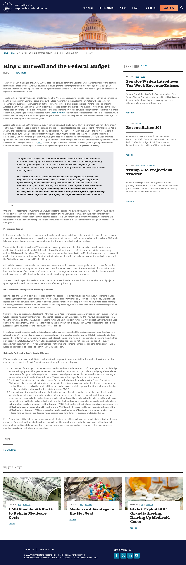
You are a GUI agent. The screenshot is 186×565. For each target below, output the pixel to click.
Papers (138, 123)
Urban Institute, (58, 113)
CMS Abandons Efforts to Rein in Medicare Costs (31, 513)
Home (6, 53)
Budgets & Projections (148, 165)
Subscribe (169, 7)
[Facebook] (116, 556)
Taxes (143, 77)
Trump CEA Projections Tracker (149, 172)
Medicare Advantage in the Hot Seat (92, 511)
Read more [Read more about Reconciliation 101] (129, 155)
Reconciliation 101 (143, 127)
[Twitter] (123, 556)
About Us (151, 8)
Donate (136, 8)
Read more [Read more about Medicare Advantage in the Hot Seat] (73, 520)
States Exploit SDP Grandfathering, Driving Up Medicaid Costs (150, 515)
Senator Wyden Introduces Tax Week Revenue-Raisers (152, 83)
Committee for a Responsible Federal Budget (26, 6)
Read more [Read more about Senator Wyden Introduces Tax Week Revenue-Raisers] (129, 113)
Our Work (88, 8)
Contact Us (29, 550)
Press (123, 8)
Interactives (106, 8)
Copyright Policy (46, 550)
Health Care (21, 73)
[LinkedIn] (130, 556)
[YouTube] (137, 556)
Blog (13, 53)
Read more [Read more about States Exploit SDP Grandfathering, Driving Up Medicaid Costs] (133, 528)
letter (39, 143)
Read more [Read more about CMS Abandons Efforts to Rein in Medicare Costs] (12, 524)
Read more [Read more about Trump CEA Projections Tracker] (129, 201)
